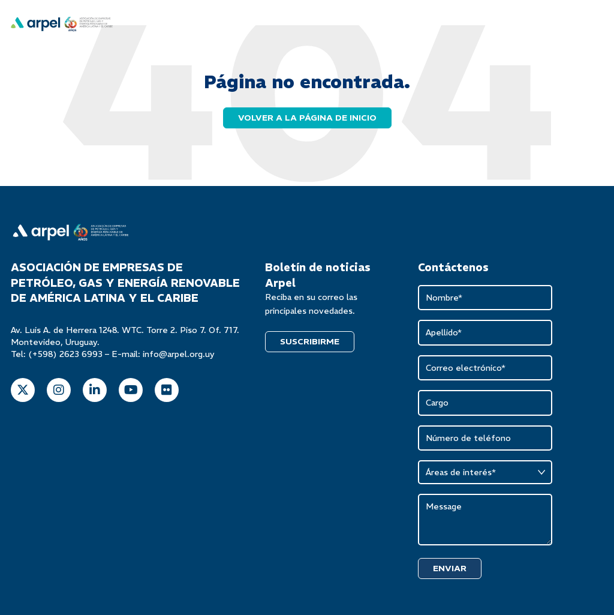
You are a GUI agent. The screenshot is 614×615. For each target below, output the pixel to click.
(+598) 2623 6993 (65, 354)
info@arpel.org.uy (179, 354)
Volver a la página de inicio (307, 117)
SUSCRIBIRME (309, 341)
